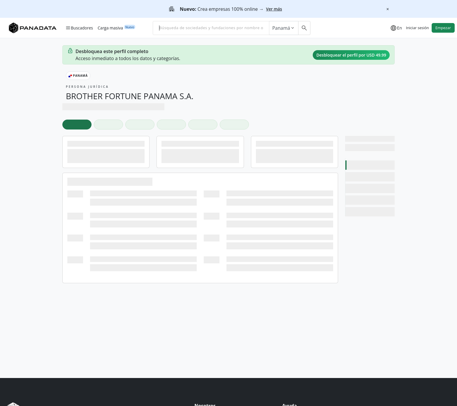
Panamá (283, 28)
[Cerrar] (387, 9)
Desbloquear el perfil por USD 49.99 (351, 55)
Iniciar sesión (417, 27)
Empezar (443, 27)
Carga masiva (110, 28)
